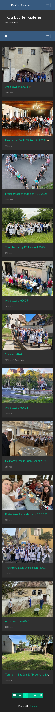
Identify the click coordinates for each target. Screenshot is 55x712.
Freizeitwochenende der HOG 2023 (26, 514)
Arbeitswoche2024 (16, 407)
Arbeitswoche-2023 (17, 621)
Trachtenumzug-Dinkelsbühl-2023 (25, 567)
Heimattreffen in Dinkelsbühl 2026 (26, 140)
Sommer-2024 (13, 354)
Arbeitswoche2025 (16, 300)
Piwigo (33, 706)
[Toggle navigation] (48, 5)
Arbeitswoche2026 (16, 86)
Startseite (5, 36)
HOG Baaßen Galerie (17, 5)
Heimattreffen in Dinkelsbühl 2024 (26, 460)
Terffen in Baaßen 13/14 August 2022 (28, 674)
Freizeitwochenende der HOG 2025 (26, 193)
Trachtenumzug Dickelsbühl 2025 (25, 247)
